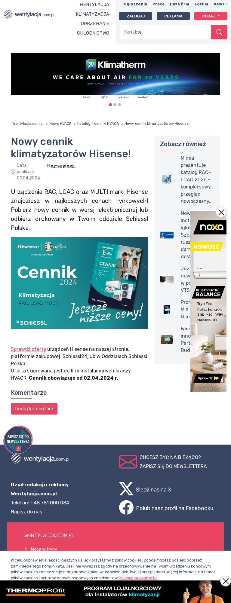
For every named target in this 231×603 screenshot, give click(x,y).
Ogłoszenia (135, 4)
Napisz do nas (26, 512)
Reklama (173, 16)
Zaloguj (136, 16)
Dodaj (209, 16)
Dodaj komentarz (34, 409)
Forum (201, 4)
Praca (158, 4)
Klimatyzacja (92, 14)
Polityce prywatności (138, 578)
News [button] (219, 4)
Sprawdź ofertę (28, 349)
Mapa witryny (44, 549)
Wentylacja (94, 4)
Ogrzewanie (95, 23)
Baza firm (179, 4)
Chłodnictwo (93, 33)
